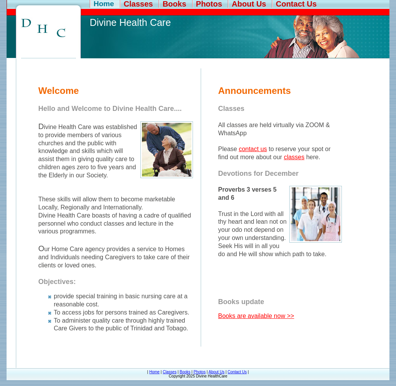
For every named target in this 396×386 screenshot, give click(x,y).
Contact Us (296, 4)
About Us (249, 4)
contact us (253, 149)
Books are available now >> (256, 316)
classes (294, 157)
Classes (138, 4)
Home (104, 4)
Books (174, 4)
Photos (209, 4)
